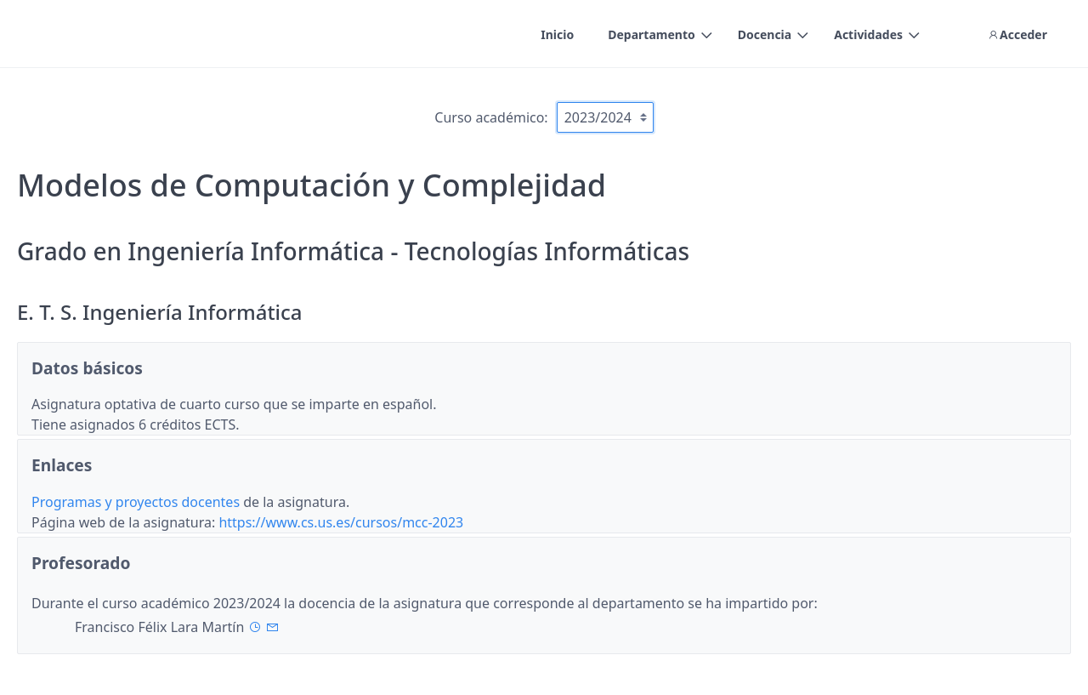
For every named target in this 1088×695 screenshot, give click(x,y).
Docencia (764, 34)
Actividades (868, 34)
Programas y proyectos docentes (137, 502)
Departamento (651, 34)
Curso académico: (490, 117)
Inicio (557, 34)
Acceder (1017, 34)
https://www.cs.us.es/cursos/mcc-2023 (340, 522)
